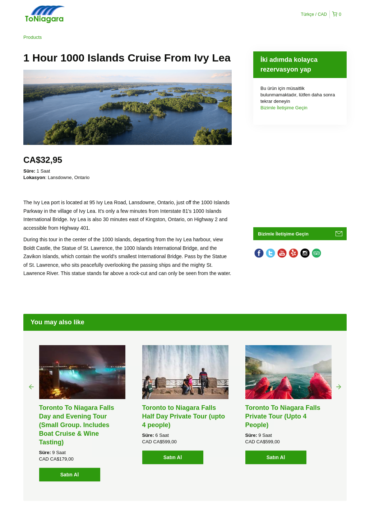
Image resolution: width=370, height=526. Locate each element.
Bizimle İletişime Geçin (283, 107)
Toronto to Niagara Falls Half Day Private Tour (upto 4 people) (183, 416)
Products (32, 37)
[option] (82, 413)
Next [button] (338, 386)
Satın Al (69, 474)
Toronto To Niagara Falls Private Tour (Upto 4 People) (282, 416)
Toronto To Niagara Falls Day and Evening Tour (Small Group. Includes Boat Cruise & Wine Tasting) (76, 425)
